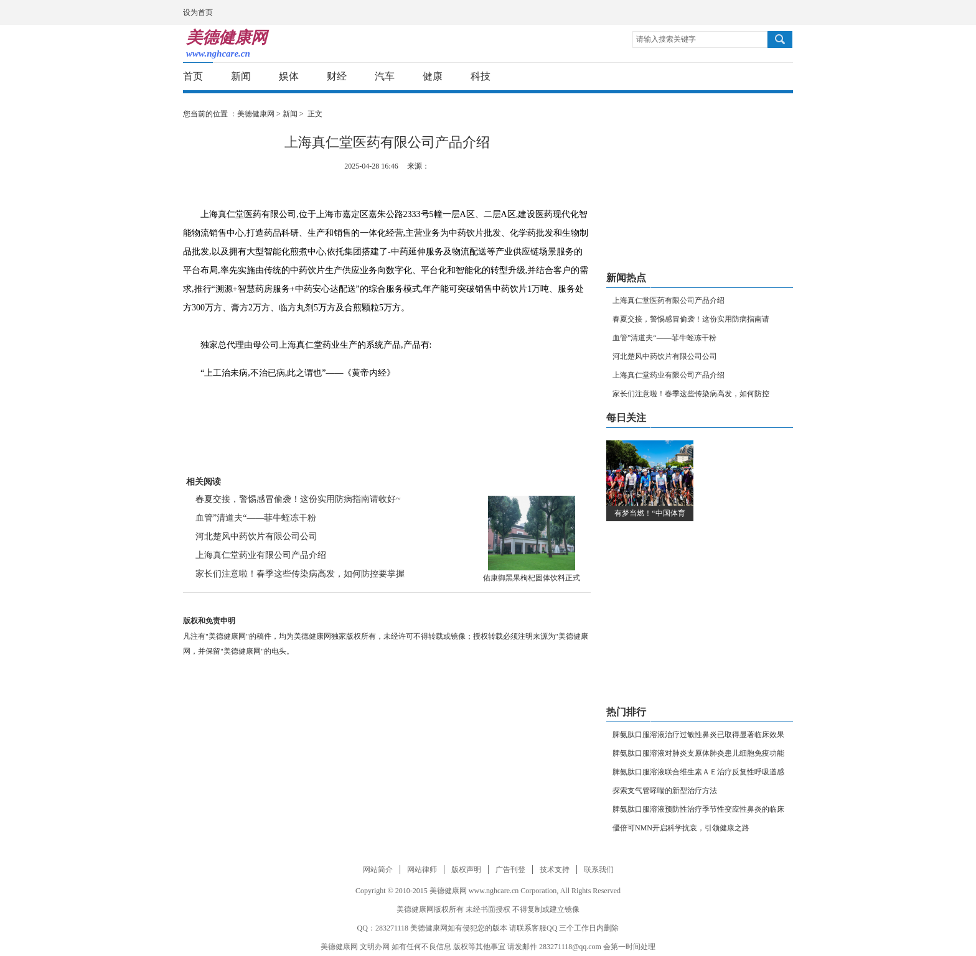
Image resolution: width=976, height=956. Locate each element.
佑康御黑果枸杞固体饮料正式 (531, 577)
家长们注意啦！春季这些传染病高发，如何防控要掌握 (300, 573)
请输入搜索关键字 (666, 39)
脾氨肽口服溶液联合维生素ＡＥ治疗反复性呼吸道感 (698, 772)
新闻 (241, 76)
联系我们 (599, 869)
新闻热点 (626, 277)
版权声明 (466, 869)
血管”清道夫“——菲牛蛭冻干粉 (255, 517)
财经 (337, 76)
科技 (480, 76)
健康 (433, 76)
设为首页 (198, 12)
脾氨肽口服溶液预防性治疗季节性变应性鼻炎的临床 (698, 809)
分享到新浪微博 (712, 76)
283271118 (391, 928)
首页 (193, 76)
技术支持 (555, 869)
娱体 (289, 76)
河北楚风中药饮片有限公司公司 (256, 536)
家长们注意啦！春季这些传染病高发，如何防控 (690, 393)
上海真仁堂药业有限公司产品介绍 (260, 555)
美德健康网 (255, 113)
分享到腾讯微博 (735, 76)
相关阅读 (203, 481)
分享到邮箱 (781, 76)
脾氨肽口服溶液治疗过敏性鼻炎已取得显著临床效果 (698, 734)
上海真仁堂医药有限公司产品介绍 (668, 300)
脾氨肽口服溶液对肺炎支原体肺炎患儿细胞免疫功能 (698, 753)
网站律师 (422, 869)
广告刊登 (510, 869)
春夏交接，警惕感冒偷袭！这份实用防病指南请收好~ (298, 499)
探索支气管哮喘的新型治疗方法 (664, 790)
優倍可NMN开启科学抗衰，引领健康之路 (680, 828)
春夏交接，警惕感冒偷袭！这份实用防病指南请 (690, 319)
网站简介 (378, 869)
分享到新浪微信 (758, 76)
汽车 (385, 76)
